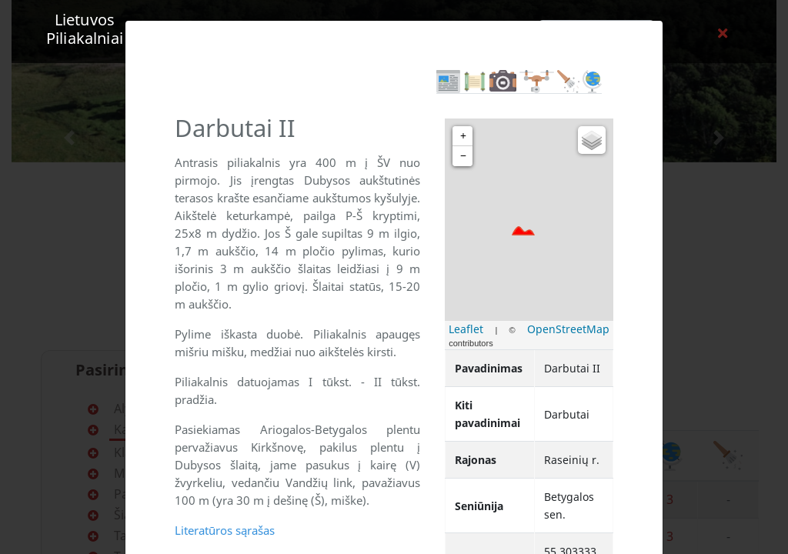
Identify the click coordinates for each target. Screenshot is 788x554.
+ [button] (463, 135)
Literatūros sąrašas (225, 530)
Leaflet (466, 329)
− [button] (463, 156)
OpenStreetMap (568, 329)
